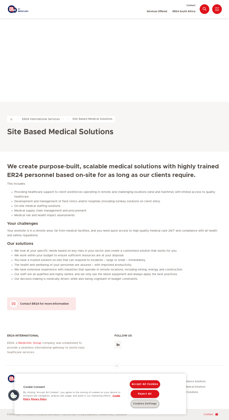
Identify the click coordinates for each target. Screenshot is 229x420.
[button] (14, 395)
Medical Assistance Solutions (188, 381)
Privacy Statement (87, 414)
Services (177, 376)
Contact (190, 5)
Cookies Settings (145, 403)
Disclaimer (121, 414)
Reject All (145, 394)
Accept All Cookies (145, 384)
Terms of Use (69, 414)
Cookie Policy (106, 414)
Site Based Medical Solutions (188, 387)
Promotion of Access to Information (41, 414)
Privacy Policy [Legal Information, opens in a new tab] (39, 399)
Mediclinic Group (29, 343)
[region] (100, 394)
